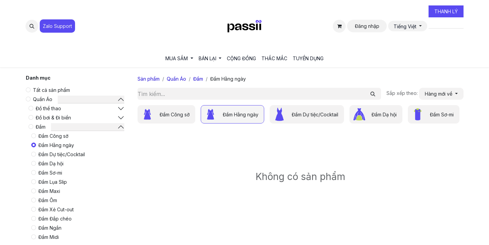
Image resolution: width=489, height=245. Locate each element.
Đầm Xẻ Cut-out (56, 209)
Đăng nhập (367, 26)
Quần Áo (42, 99)
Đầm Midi (48, 237)
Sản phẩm (149, 79)
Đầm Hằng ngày (56, 145)
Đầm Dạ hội (51, 163)
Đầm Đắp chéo (55, 219)
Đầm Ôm (47, 200)
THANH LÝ (446, 11)
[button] (31, 26)
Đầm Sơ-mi (50, 173)
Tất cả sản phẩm (51, 90)
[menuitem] (179, 58)
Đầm (41, 127)
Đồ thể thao (48, 108)
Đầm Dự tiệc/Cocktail (61, 154)
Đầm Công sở (53, 136)
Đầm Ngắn (49, 228)
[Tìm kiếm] (373, 94)
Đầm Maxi (49, 191)
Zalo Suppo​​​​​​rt (57, 26)
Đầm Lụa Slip (52, 182)
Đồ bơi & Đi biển (53, 117)
